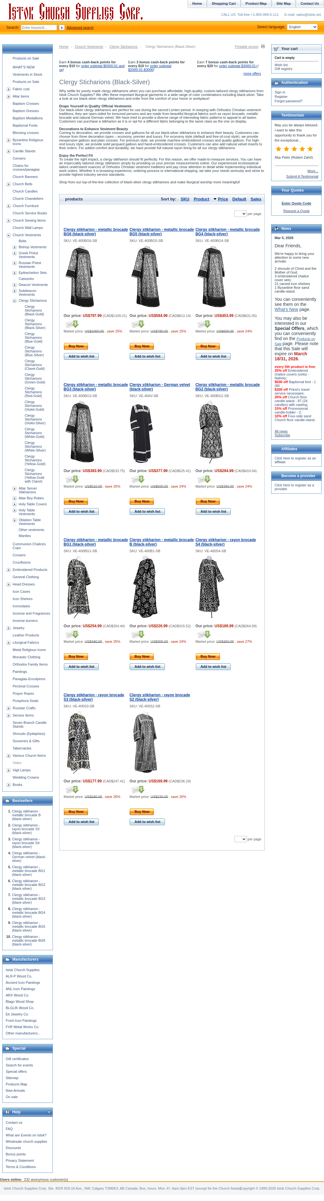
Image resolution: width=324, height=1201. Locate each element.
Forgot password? (288, 101)
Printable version (247, 46)
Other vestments (31, 530)
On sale (12, 1097)
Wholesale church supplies (26, 1141)
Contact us (14, 1122)
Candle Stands (24, 151)
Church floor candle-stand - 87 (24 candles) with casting (291, 401)
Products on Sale (26, 58)
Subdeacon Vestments (27, 292)
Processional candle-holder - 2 (291, 410)
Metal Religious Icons (29, 650)
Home (63, 46)
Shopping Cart (224, 3)
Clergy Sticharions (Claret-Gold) (35, 364)
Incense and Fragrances (31, 613)
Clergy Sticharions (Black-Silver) (35, 324)
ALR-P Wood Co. (19, 976)
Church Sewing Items (29, 220)
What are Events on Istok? (26, 1135)
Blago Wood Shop (20, 1001)
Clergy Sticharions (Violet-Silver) (35, 419)
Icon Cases (21, 591)
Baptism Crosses (26, 103)
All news (281, 431)
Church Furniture (26, 206)
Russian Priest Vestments (30, 265)
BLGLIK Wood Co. (20, 1008)
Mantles (25, 536)
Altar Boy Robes (31, 498)
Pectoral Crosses (26, 686)
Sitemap (12, 1078)
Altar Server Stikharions (28, 490)
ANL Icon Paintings (20, 989)
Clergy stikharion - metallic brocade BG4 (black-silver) (228, 231)
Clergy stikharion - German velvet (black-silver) (29, 857)
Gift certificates (17, 1059)
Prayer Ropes (23, 693)
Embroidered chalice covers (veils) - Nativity (292, 374)
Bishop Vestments (33, 247)
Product (201, 199)
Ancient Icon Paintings (23, 982)
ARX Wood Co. (17, 995)
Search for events (19, 1065)
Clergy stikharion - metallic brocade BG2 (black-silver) (228, 386)
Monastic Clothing (26, 657)
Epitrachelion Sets (33, 273)
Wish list (281, 65)
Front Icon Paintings (21, 1020)
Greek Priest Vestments (28, 255)
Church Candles (25, 191)
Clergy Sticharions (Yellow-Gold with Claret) (34, 475)
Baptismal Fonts (25, 125)
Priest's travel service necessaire (292, 391)
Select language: (287, 27)
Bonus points (16, 1154)
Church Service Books (30, 213)
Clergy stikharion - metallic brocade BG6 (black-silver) (96, 231)
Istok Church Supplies (23, 970)
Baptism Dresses (26, 111)
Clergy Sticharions (123, 46)
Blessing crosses (26, 133)
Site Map (284, 3)
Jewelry (18, 628)
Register (281, 96)
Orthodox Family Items (30, 664)
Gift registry (283, 69)
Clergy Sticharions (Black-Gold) (34, 310)
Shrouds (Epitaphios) (29, 734)
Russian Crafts (24, 708)
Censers (19, 158)
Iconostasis (21, 606)
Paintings (20, 671)
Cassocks (26, 279)
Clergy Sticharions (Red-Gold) (33, 392)
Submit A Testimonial (302, 176)
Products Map (16, 1084)
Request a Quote (296, 211)
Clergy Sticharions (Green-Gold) (35, 378)
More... (313, 171)
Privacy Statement (20, 1160)
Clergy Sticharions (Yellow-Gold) (35, 460)
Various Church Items (29, 755)
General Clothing (26, 577)
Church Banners (25, 177)
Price (223, 199)
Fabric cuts (21, 89)
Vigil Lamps (22, 770)
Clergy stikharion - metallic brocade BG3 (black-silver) (96, 386)
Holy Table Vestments (27, 512)
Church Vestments (89, 46)
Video (17, 763)
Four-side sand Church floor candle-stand (295, 418)
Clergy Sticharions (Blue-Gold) (33, 337)
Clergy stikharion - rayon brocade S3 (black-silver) (26, 829)
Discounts (13, 1148)
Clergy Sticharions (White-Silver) (35, 446)
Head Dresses (24, 584)
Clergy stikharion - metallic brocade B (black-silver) (26, 815)
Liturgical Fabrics (26, 642)
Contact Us (310, 3)
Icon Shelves (23, 599)
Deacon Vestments (33, 285)
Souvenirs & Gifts (26, 741)
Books (17, 785)
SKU (185, 199)
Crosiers (19, 555)
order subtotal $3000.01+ (238, 66)
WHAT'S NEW (24, 67)
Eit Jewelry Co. (17, 1014)
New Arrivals (15, 1090)
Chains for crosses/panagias (26, 167)
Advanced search (80, 27)
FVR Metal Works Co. (22, 1027)
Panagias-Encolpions (29, 679)
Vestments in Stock (27, 74)
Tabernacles (22, 748)
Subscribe (282, 435)
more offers (252, 73)
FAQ (9, 1129)
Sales (256, 199)
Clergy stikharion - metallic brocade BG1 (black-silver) (96, 542)
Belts (22, 241)
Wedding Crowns (26, 777)
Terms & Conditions (21, 1167)
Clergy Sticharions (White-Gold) (34, 433)
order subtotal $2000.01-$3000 (149, 68)
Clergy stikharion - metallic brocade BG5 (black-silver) (161, 231)
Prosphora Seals (25, 701)
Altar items (21, 96)
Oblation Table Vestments (30, 522)
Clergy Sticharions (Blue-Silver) (34, 351)
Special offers (16, 1071)
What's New (286, 309)
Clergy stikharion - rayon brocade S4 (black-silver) (26, 843)
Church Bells (22, 184)
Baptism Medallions (28, 118)
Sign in (280, 92)
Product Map (256, 3)
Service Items (23, 715)
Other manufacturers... (23, 1033)
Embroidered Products (30, 570)
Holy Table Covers (33, 504)
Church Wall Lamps (28, 228)
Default (239, 199)
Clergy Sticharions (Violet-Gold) (34, 405)
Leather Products (26, 635)
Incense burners (25, 621)
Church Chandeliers (28, 198)
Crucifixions (22, 562)
